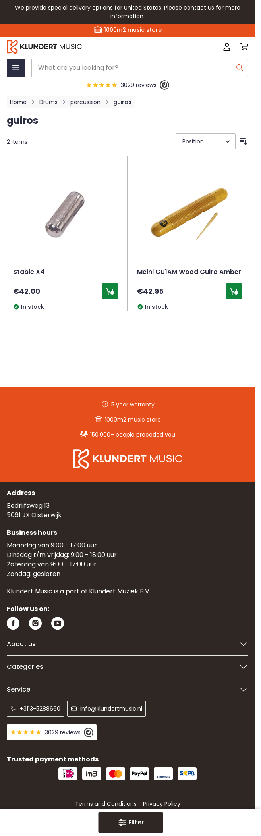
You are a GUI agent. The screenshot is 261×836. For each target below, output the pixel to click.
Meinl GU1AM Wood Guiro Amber (189, 272)
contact (195, 8)
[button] (130, 822)
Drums (48, 102)
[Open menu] (16, 68)
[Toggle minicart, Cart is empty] (242, 47)
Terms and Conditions (106, 804)
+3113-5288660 (35, 709)
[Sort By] (206, 141)
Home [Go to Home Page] (18, 102)
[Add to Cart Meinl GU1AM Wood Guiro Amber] (234, 291)
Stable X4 (28, 272)
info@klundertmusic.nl (106, 709)
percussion (85, 102)
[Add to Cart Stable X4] (110, 291)
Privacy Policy (161, 804)
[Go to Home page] (79, 47)
